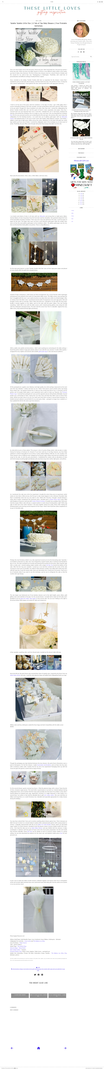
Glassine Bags (14, 948)
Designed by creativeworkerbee (94, 1068)
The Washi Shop (22, 946)
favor (31, 969)
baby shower (17, 969)
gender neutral (34, 969)
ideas (43, 969)
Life (72, 221)
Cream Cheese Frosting (38, 501)
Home (52, 1)
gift (37, 969)
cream (24, 969)
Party (72, 215)
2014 (81, 202)
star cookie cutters (49, 795)
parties (54, 969)
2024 (81, 195)
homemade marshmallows (44, 765)
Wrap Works (22, 948)
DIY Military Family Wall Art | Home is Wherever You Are (81, 138)
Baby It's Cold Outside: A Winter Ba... (38, 995)
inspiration (45, 969)
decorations (27, 969)
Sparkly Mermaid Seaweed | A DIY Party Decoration (81, 82)
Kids (72, 218)
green (41, 969)
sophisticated (59, 969)
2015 (81, 200)
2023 (81, 197)
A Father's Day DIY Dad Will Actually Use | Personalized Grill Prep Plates (81, 110)
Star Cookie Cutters (15, 949)
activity (14, 969)
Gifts (72, 213)
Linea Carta (27, 941)
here (11, 115)
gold (39, 969)
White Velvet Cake (55, 499)
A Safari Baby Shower (20, 994)
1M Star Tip (49, 565)
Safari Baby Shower (36, 828)
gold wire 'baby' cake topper (28, 598)
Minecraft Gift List (81, 161)
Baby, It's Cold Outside (44, 824)
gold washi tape (43, 351)
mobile (49, 969)
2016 (81, 198)
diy (29, 969)
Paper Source (23, 943)
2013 (81, 204)
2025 (81, 193)
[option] (20, 991)
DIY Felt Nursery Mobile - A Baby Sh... (57, 995)
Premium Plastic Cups (16, 951)
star (62, 969)
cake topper (21, 969)
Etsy (66, 953)
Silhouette (42, 216)
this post (29, 831)
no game (51, 969)
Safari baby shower (15, 675)
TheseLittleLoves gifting (7, 1068)
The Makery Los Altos (39, 941)
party (56, 969)
